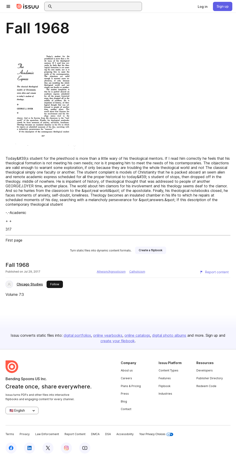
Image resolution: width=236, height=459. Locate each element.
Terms (10, 434)
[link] (202, 6)
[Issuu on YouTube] (84, 447)
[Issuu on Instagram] (66, 447)
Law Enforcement (47, 434)
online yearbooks (107, 335)
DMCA (95, 434)
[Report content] (214, 272)
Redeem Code (206, 386)
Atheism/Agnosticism (111, 271)
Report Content (75, 434)
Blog (124, 401)
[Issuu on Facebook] (11, 447)
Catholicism (137, 271)
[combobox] (97, 6)
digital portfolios (77, 335)
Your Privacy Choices (156, 434)
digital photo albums (169, 335)
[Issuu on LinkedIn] (29, 447)
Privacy (25, 434)
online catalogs (137, 335)
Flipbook (165, 386)
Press (125, 393)
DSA (108, 434)
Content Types (168, 370)
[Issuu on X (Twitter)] (47, 447)
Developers (204, 370)
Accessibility (125, 434)
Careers (126, 378)
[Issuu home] (28, 6)
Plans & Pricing (131, 386)
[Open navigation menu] (8, 6)
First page (14, 240)
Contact (126, 409)
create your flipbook (117, 341)
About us (127, 370)
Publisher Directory (209, 378)
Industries (165, 393)
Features (165, 378)
